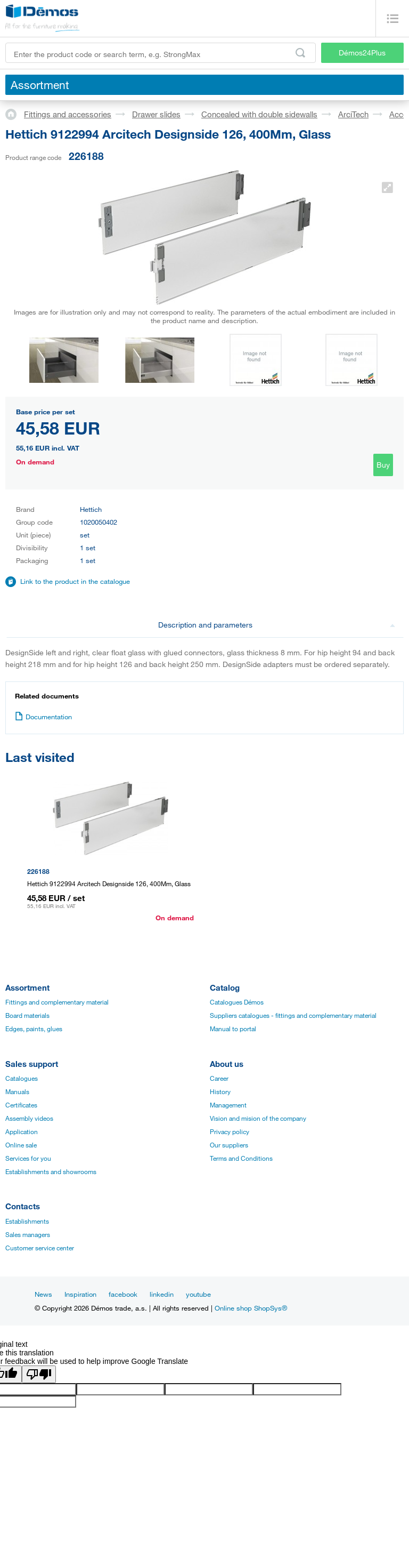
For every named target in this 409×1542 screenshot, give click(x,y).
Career (219, 1078)
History (220, 1091)
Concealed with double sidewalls (259, 114)
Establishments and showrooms (50, 1171)
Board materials (27, 1015)
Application (21, 1131)
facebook (123, 1294)
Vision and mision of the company (258, 1118)
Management (228, 1105)
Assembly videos (29, 1118)
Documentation (43, 716)
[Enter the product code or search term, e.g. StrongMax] (160, 52)
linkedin (162, 1294)
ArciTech (353, 114)
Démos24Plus (362, 52)
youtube (198, 1294)
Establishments (27, 1221)
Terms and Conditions (241, 1158)
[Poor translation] (39, 1374)
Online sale (21, 1145)
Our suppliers (229, 1145)
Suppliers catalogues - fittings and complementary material (293, 1015)
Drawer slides (156, 114)
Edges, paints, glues (33, 1028)
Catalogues (21, 1078)
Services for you (28, 1158)
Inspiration (80, 1294)
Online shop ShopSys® (251, 1308)
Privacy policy (229, 1131)
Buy (383, 464)
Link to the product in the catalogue (75, 581)
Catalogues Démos (237, 1002)
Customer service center (39, 1247)
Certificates (21, 1105)
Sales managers (27, 1234)
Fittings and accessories (67, 114)
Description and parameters (277, 624)
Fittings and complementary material (57, 1002)
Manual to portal (233, 1028)
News (43, 1294)
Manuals (17, 1091)
